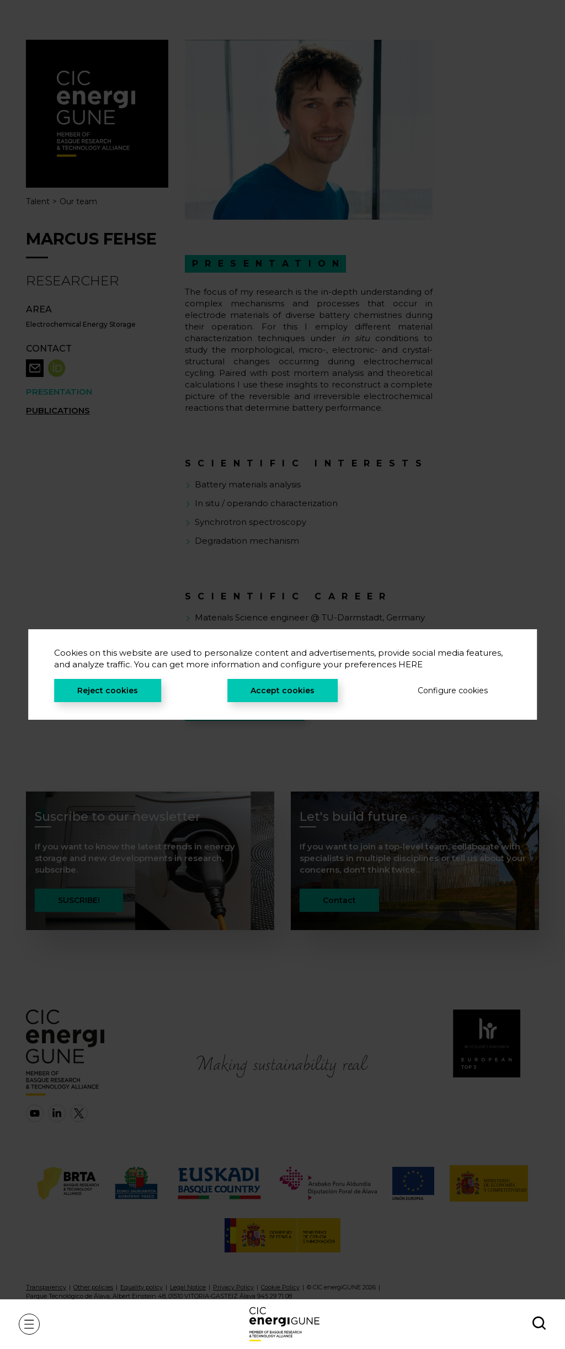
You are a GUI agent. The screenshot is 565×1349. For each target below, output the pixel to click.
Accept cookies (282, 690)
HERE (410, 664)
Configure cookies (453, 690)
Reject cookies (107, 690)
